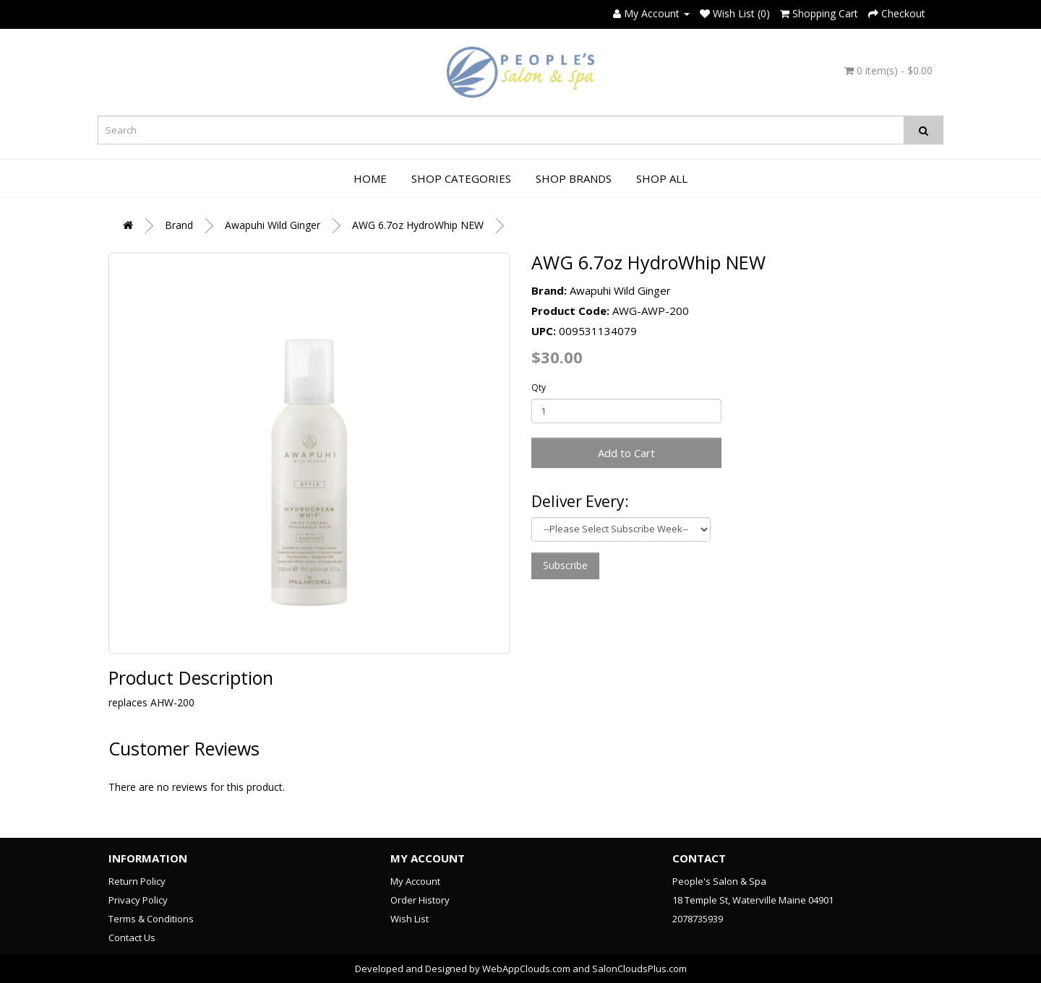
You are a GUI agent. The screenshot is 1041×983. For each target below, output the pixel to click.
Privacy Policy (138, 899)
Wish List (409, 918)
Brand (179, 225)
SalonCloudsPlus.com (639, 968)
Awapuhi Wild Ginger (272, 225)
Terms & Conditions (151, 918)
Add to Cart (626, 453)
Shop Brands (574, 178)
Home (370, 178)
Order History (420, 899)
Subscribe (565, 565)
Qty (538, 387)
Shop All (661, 178)
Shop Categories (461, 178)
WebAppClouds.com (526, 968)
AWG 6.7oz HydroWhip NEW (418, 225)
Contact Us (131, 937)
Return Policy (137, 881)
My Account (415, 881)
